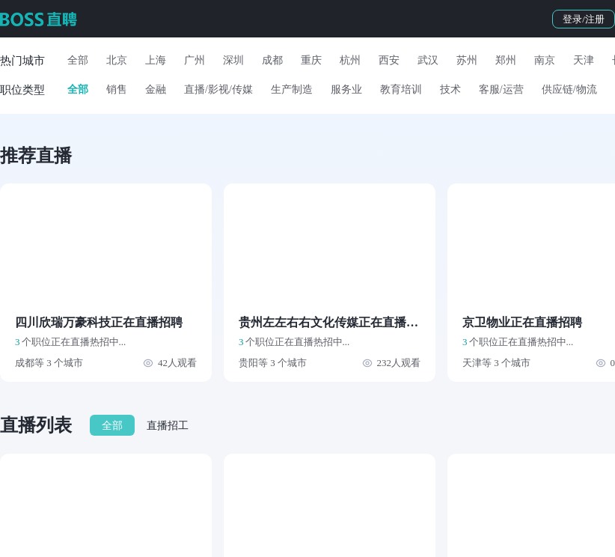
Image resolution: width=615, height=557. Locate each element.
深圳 (233, 60)
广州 (194, 60)
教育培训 (401, 89)
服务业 (346, 89)
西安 (389, 60)
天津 (583, 60)
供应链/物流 (569, 89)
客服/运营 (501, 89)
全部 (77, 60)
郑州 (505, 60)
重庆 (311, 60)
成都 (272, 60)
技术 (450, 89)
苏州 (466, 60)
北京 (116, 60)
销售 (116, 89)
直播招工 (168, 425)
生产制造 (292, 89)
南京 (544, 60)
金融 (155, 89)
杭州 (350, 60)
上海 (155, 60)
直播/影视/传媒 (218, 89)
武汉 (427, 60)
